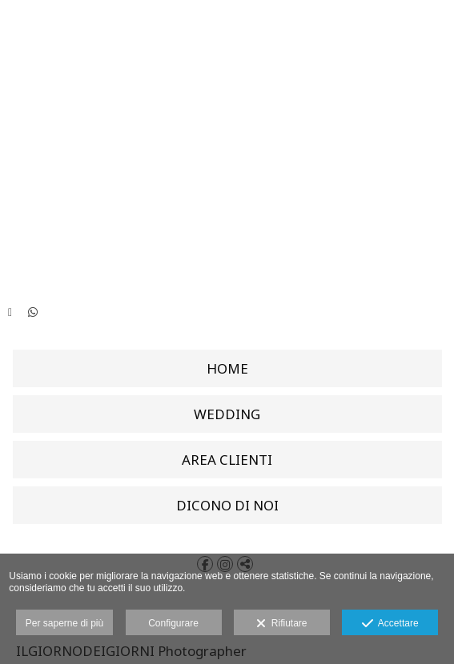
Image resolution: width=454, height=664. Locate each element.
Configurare (173, 623)
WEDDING (227, 414)
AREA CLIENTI (227, 459)
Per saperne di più (64, 623)
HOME (227, 368)
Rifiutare (281, 624)
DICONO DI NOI (227, 505)
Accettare (390, 624)
